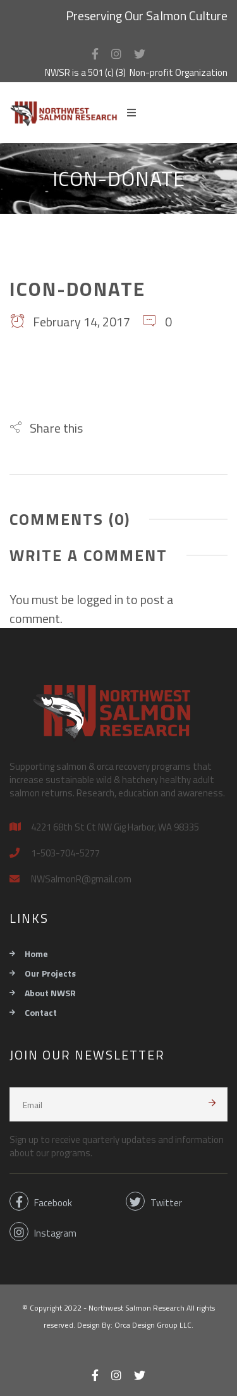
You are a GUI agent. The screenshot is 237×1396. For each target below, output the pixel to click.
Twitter (154, 1201)
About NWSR (50, 992)
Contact (41, 1012)
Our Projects (50, 973)
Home (36, 953)
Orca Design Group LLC (152, 1325)
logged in (99, 599)
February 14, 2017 (69, 321)
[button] (46, 428)
